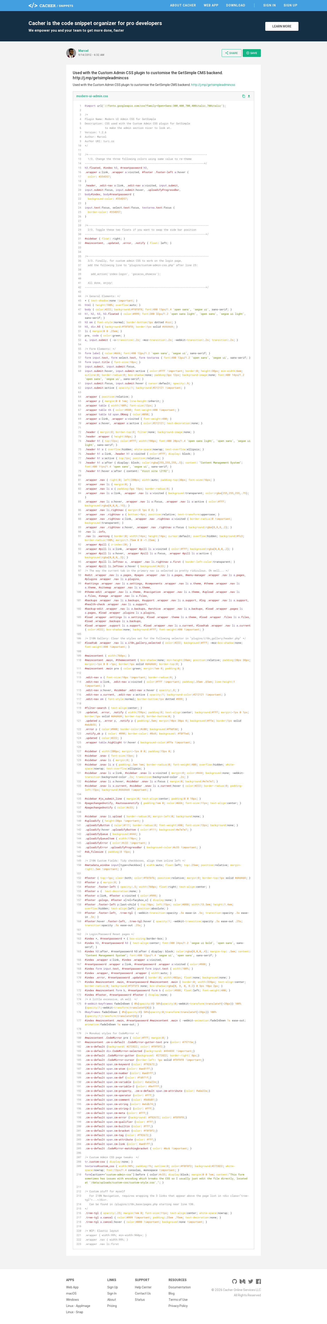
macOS (71, 1293)
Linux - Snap (74, 1312)
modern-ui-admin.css (92, 96)
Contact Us (143, 1293)
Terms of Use (178, 1300)
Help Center (143, 1287)
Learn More (281, 26)
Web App (211, 5)
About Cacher (183, 5)
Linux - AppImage (78, 1306)
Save (251, 53)
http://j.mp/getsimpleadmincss (213, 85)
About (111, 1300)
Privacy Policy (178, 1306)
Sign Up (290, 5)
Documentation (180, 1287)
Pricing (112, 1306)
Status (140, 1300)
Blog (172, 1293)
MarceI (83, 51)
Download (235, 5)
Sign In (269, 5)
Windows (72, 1300)
